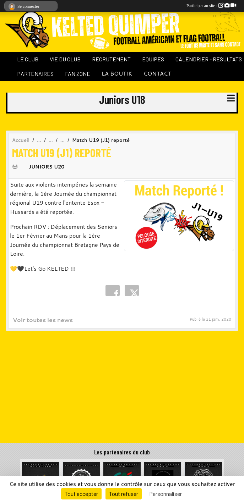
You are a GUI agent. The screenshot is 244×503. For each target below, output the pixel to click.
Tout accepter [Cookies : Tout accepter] (81, 493)
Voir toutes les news (43, 320)
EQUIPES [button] (153, 59)
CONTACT (157, 73)
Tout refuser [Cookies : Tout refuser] (123, 493)
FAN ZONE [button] (77, 73)
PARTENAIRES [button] (35, 73)
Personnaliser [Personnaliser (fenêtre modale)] (165, 493)
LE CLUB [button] (27, 59)
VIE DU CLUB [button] (65, 59)
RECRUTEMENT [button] (111, 59)
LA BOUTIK (117, 73)
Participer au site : (211, 5)
